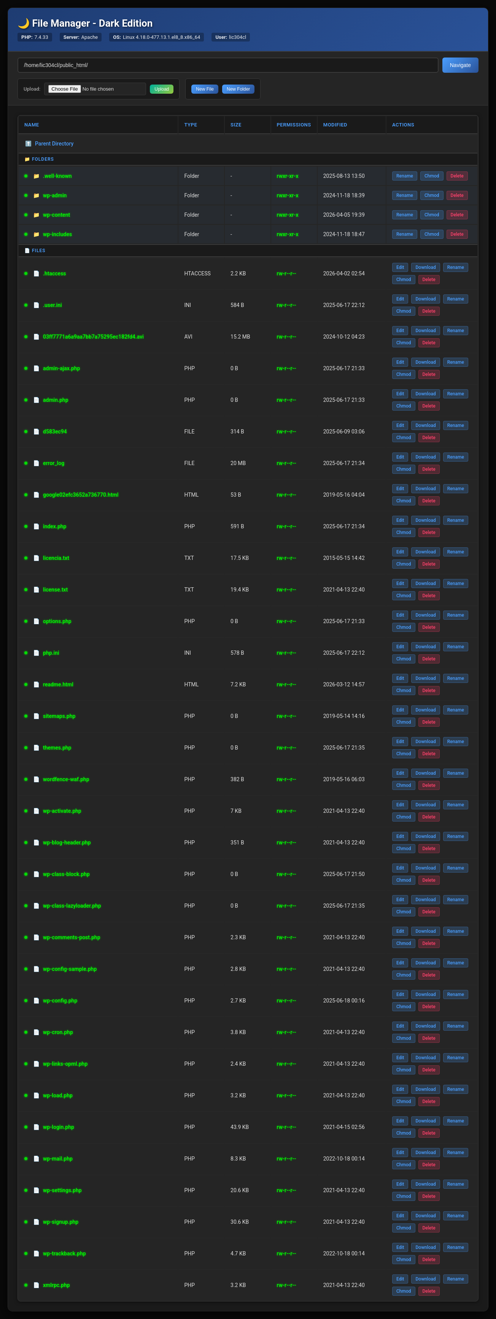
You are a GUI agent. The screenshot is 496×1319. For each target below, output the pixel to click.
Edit (400, 267)
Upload (161, 89)
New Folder (238, 89)
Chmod (431, 176)
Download (425, 267)
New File (205, 89)
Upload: (32, 89)
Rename (404, 176)
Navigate (460, 65)
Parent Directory (48, 143)
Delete (457, 176)
